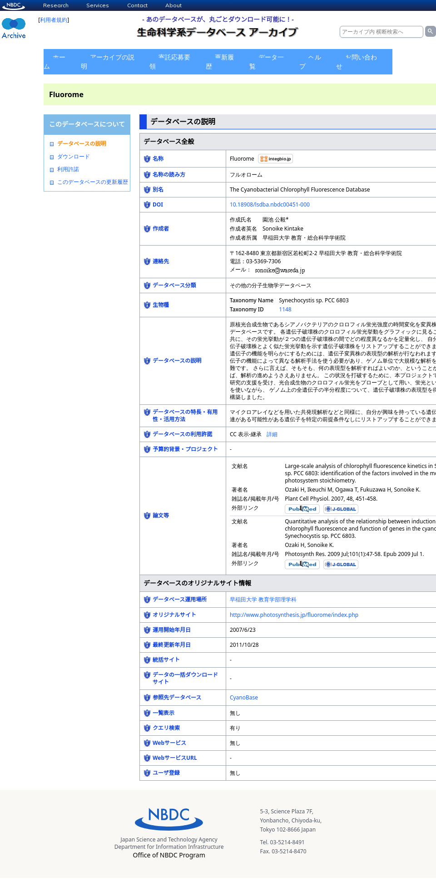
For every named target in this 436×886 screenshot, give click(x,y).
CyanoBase (244, 697)
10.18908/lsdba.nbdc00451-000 (270, 204)
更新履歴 (220, 61)
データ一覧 (266, 61)
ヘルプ (310, 61)
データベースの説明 (81, 144)
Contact (137, 5)
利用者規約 (53, 20)
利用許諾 (68, 169)
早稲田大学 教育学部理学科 (263, 599)
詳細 (272, 434)
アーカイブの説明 (107, 61)
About (173, 5)
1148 (285, 309)
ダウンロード (73, 156)
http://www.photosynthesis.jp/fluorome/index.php (294, 615)
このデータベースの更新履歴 (92, 182)
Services (97, 5)
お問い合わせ (356, 61)
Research (56, 5)
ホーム (54, 61)
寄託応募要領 (169, 61)
